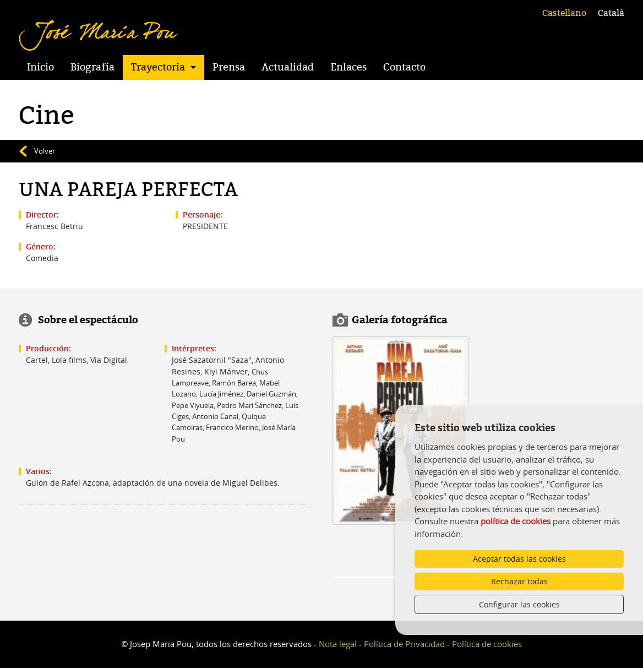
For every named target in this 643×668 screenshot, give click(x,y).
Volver (44, 151)
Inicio (40, 67)
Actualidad (287, 67)
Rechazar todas (519, 581)
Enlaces (348, 67)
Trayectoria (158, 67)
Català (611, 13)
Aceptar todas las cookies (519, 558)
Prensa (228, 67)
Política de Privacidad (404, 643)
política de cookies (516, 520)
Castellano (564, 13)
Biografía (92, 67)
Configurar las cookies (519, 604)
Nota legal (338, 643)
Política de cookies (487, 643)
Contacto (404, 67)
